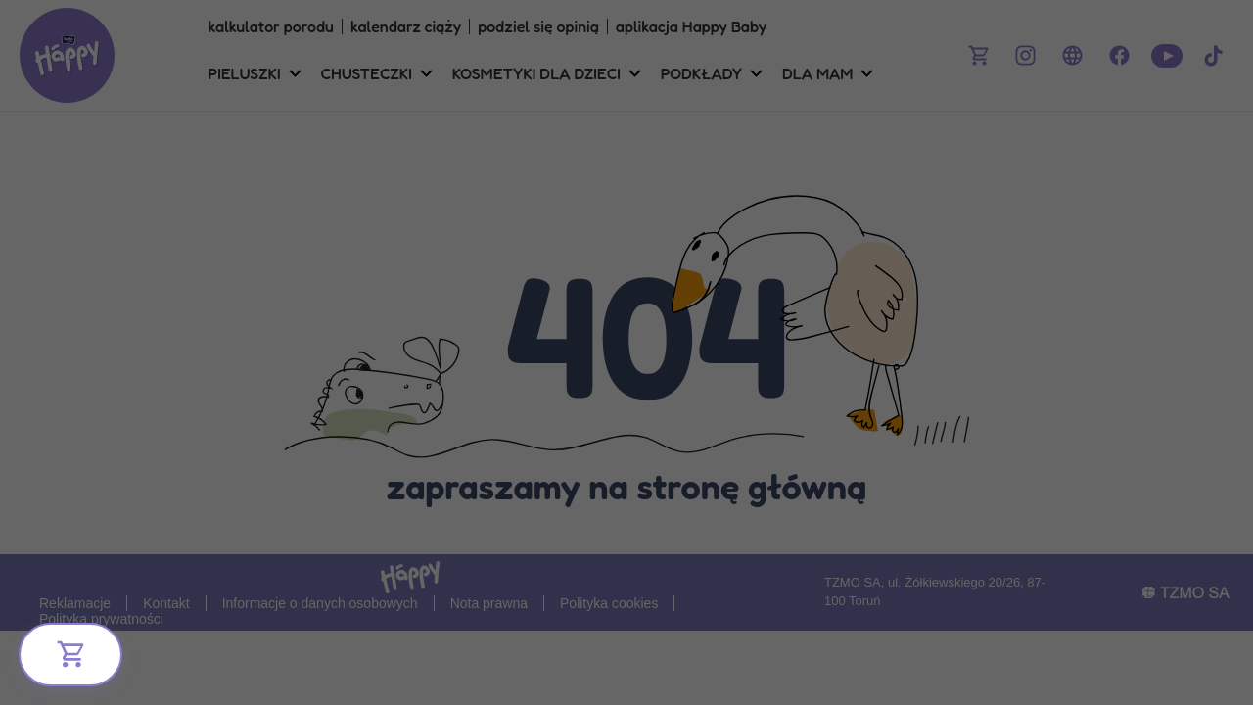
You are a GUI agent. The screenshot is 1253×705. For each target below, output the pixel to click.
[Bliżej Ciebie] (70, 654)
